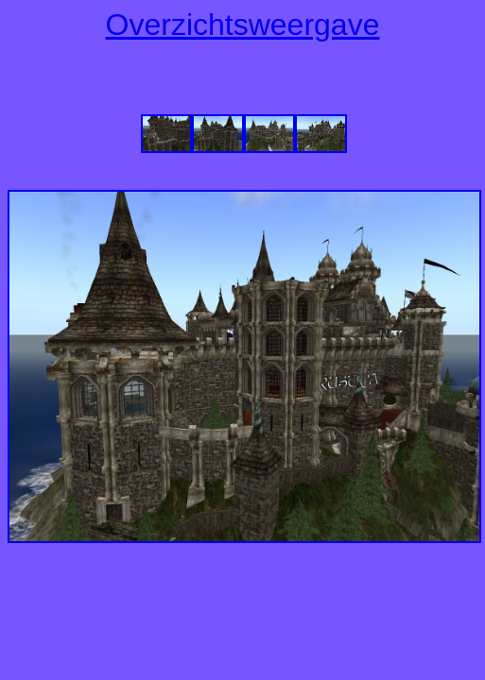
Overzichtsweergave (243, 25)
